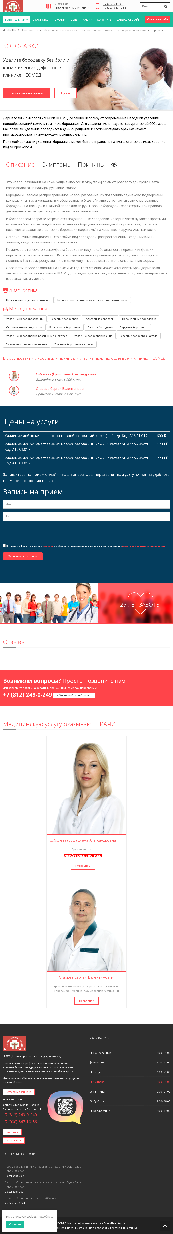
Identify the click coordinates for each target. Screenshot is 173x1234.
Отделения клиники (19, 1092)
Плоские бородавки (100, 327)
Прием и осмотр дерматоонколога (28, 300)
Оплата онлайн (157, 19)
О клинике (41, 19)
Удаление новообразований (24, 319)
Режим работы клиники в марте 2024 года (31, 1198)
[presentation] (33, 531)
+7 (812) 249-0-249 (114, 4)
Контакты (104, 19)
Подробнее (82, 865)
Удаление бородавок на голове (26, 344)
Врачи (60, 19)
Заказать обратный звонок (74, 695)
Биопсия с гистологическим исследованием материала (92, 300)
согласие (47, 545)
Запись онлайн (128, 19)
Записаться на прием (26, 93)
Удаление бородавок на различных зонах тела (36, 336)
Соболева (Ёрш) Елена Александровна (66, 374)
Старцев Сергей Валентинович (60, 388)
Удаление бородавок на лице (93, 336)
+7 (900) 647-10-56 (114, 8)
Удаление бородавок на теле (138, 336)
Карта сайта (14, 1140)
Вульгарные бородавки (100, 319)
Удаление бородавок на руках (73, 344)
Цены (74, 19)
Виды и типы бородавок (64, 327)
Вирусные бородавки (134, 327)
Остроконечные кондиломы (24, 327)
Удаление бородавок (64, 319)
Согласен (15, 1224)
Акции (88, 19)
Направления (16, 19)
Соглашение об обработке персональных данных (107, 1228)
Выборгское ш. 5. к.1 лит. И (72, 8)
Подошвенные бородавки (139, 319)
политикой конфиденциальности (143, 545)
